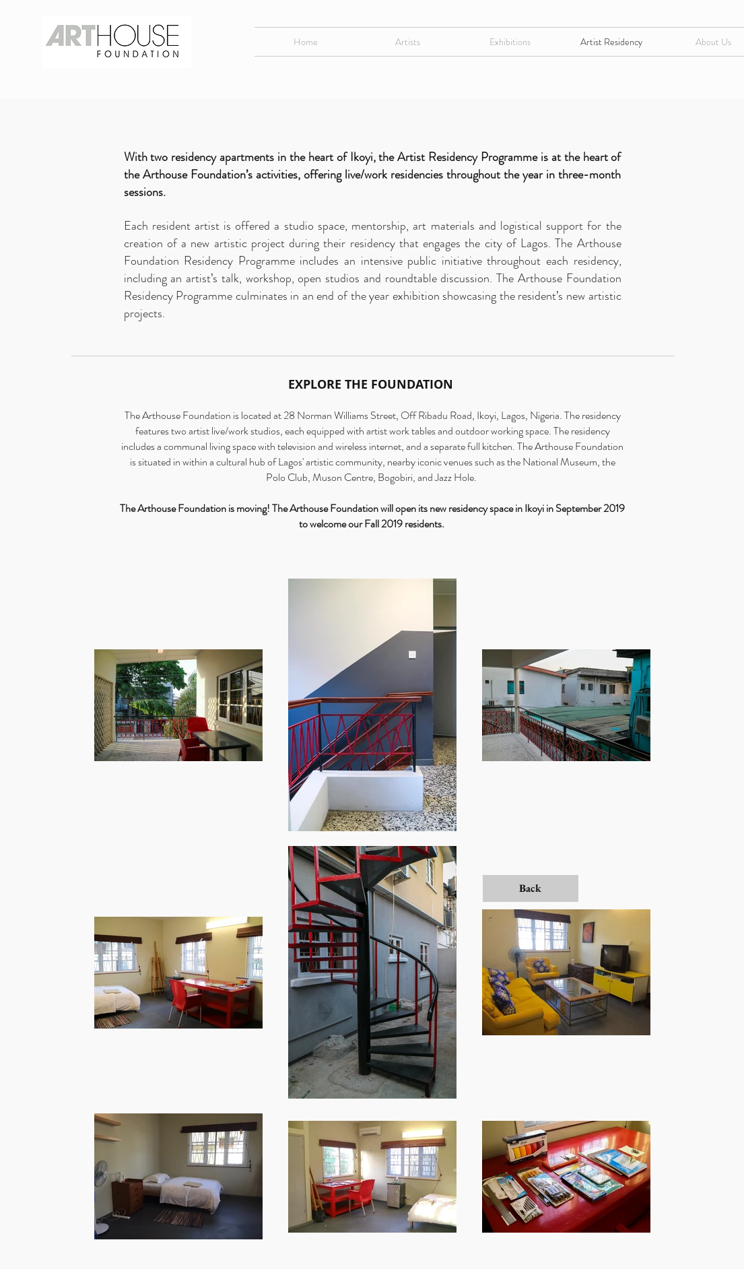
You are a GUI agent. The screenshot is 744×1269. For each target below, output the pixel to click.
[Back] (530, 888)
